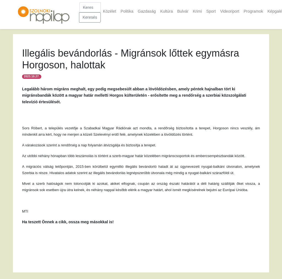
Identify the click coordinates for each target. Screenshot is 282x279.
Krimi (197, 11)
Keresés (90, 17)
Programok (253, 11)
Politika (127, 11)
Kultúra (166, 11)
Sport (211, 11)
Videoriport (229, 11)
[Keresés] (90, 7)
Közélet (109, 11)
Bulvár (182, 11)
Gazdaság (147, 11)
